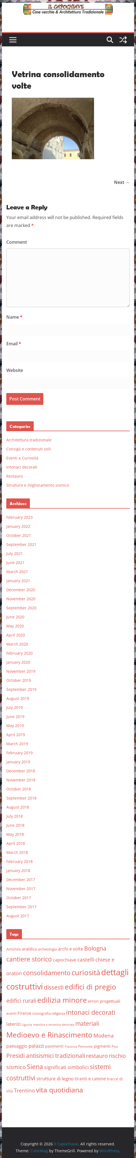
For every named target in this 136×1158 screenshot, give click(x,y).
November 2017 (20, 888)
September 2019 (21, 689)
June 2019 (15, 716)
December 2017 (20, 879)
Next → (122, 182)
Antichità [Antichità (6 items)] (13, 949)
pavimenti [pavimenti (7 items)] (54, 1046)
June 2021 (15, 562)
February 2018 (19, 861)
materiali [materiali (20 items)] (87, 1023)
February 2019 (19, 752)
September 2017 (21, 906)
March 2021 (17, 571)
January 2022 (18, 526)
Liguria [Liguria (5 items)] (27, 1024)
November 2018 (20, 780)
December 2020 (20, 589)
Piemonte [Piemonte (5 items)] (85, 1046)
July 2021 (14, 553)
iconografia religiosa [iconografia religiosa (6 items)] (48, 1013)
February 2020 (19, 653)
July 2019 (14, 707)
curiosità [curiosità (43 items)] (86, 972)
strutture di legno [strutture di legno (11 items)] (54, 1078)
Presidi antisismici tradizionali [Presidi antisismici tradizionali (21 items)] (45, 1055)
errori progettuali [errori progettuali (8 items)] (104, 1001)
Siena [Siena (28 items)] (35, 1066)
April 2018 (15, 843)
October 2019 (18, 680)
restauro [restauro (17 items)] (97, 1055)
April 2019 (15, 734)
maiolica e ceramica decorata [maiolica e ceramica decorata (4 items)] (53, 1025)
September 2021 (21, 544)
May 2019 (15, 725)
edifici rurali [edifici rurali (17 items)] (21, 1000)
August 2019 (17, 698)
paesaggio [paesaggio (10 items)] (16, 1046)
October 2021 (18, 535)
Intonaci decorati (21, 467)
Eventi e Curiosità (22, 458)
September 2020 (21, 607)
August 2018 (17, 807)
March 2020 (17, 644)
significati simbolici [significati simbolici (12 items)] (66, 1067)
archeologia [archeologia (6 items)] (47, 949)
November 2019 (20, 671)
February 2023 (19, 517)
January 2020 (18, 662)
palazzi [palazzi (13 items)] (36, 1045)
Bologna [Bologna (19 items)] (95, 948)
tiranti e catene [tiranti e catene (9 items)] (90, 1079)
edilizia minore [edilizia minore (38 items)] (62, 1000)
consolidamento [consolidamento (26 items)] (46, 972)
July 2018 (14, 816)
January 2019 (18, 761)
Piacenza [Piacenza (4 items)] (71, 1046)
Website (14, 370)
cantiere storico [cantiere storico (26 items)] (29, 959)
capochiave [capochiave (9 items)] (64, 960)
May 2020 (15, 626)
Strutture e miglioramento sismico (37, 485)
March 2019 (17, 743)
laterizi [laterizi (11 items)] (13, 1024)
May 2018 (15, 834)
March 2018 (17, 852)
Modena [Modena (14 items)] (103, 1035)
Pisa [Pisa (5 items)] (115, 1046)
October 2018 (18, 789)
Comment (16, 242)
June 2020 (15, 616)
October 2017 (18, 897)
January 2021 (18, 580)
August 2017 (17, 915)
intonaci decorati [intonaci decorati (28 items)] (90, 1012)
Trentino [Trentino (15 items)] (24, 1090)
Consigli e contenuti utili (28, 449)
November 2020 (20, 598)
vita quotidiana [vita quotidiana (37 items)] (59, 1089)
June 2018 (15, 825)
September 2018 (21, 798)
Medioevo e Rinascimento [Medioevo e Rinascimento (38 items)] (49, 1035)
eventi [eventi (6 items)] (11, 1013)
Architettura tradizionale (29, 439)
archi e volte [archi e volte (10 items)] (70, 949)
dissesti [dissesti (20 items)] (54, 987)
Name (14, 317)
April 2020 (15, 635)
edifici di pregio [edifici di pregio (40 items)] (90, 987)
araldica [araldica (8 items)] (29, 949)
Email (13, 344)
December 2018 (20, 770)
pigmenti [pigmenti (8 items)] (102, 1046)
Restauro (14, 476)
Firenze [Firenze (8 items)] (24, 1013)
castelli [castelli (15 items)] (85, 959)
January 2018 (18, 870)
